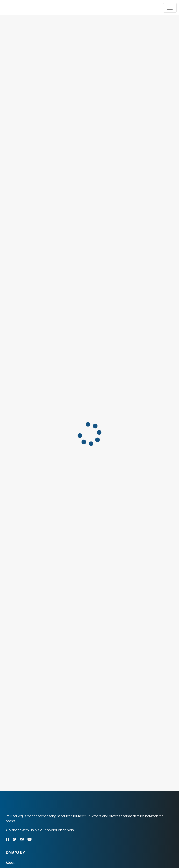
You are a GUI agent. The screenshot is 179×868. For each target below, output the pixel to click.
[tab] (22, 8)
